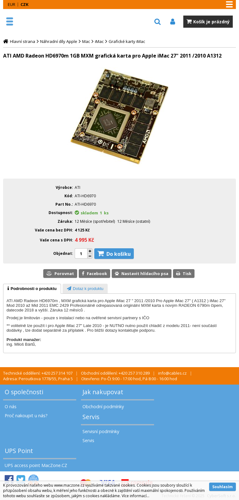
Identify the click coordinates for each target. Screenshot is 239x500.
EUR (11, 4)
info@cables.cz (172, 373)
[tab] (32, 289)
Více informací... (135, 495)
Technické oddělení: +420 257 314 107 (38, 373)
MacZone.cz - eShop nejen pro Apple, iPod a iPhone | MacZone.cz (32, 21)
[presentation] (32, 288)
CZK (24, 4)
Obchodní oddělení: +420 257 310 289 (115, 373)
